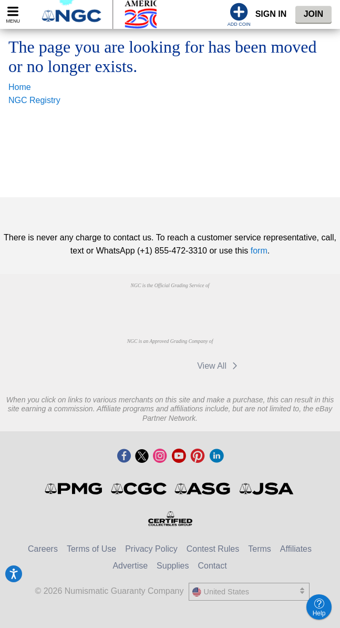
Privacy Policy (151, 548)
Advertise (130, 565)
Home (19, 87)
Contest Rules (213, 548)
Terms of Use (91, 548)
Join (313, 13)
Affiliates (296, 548)
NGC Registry (34, 100)
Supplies (173, 565)
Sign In (271, 13)
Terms (259, 548)
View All (219, 365)
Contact (212, 565)
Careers (43, 548)
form (259, 250)
